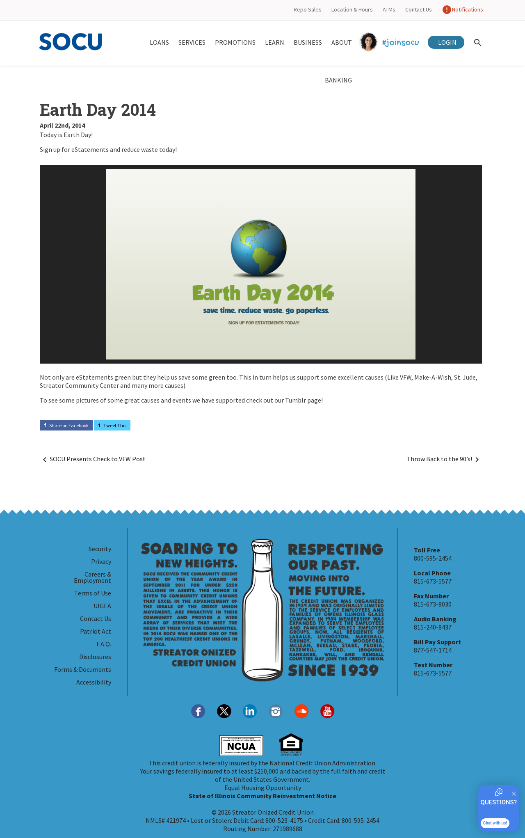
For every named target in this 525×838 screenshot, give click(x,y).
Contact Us (418, 9)
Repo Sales (308, 9)
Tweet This (112, 425)
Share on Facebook (66, 425)
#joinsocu (390, 43)
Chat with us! (495, 823)
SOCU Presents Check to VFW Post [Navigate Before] (93, 460)
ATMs (389, 9)
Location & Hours (352, 9)
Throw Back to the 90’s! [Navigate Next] (444, 460)
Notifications (462, 9)
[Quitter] (514, 793)
